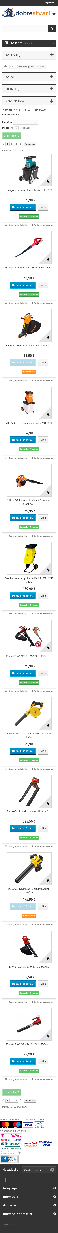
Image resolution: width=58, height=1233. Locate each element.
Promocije (13, 89)
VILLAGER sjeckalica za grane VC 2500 (29, 423)
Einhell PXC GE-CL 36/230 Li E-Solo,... (29, 656)
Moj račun (9, 1205)
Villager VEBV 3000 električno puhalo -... (29, 345)
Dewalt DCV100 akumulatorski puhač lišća (29, 735)
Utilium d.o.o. (10, 1224)
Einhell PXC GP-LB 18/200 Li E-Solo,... (29, 1044)
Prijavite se (49, 3)
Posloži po (7, 122)
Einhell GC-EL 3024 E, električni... (29, 966)
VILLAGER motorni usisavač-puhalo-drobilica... (29, 502)
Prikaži (5, 128)
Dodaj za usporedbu (43, 225)
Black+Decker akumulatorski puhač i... (29, 811)
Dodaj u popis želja (17, 225)
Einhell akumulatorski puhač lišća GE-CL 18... (29, 269)
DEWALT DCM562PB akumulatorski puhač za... (29, 890)
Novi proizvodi (16, 101)
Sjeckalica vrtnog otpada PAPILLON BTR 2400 (29, 580)
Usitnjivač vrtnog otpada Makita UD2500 (29, 190)
